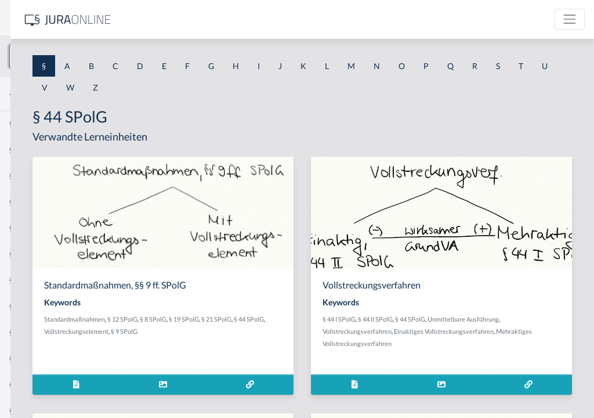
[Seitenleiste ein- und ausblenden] (167, 17)
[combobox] (92, 56)
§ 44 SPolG (249, 331)
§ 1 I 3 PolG (29, 332)
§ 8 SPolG (315, 319)
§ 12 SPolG (284, 319)
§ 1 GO (21, 176)
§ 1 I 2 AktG (29, 280)
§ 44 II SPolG (463, 319)
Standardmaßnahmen (236, 319)
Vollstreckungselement (298, 331)
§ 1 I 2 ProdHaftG (40, 306)
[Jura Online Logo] (243, 19)
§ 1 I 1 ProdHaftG (40, 254)
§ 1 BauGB (27, 149)
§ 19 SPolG (346, 319)
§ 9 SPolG (346, 331)
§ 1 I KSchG (29, 358)
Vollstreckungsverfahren (479, 331)
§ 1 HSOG (26, 228)
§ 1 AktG (24, 123)
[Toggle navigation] (570, 19)
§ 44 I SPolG (426, 319)
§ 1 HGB (24, 202)
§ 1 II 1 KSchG (34, 385)
